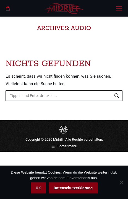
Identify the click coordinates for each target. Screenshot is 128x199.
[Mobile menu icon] (119, 8)
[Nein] (121, 182)
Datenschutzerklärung (73, 188)
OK (38, 188)
